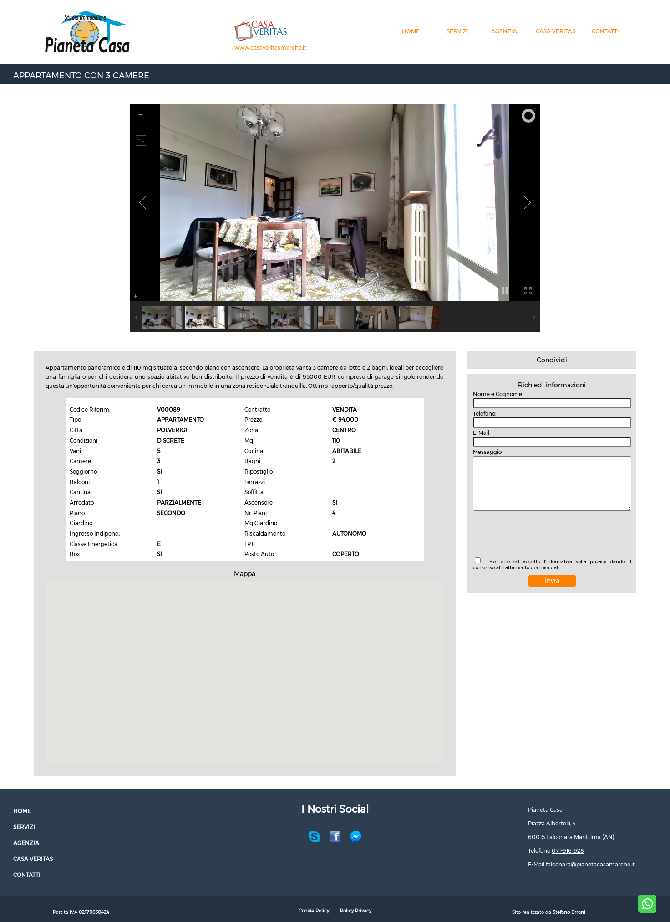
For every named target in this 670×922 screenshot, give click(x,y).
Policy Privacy (355, 911)
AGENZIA (504, 31)
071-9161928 (568, 850)
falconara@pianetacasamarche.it (590, 864)
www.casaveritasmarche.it (270, 47)
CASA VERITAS (555, 31)
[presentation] (542, 535)
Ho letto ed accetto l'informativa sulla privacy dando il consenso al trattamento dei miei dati (552, 565)
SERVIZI (457, 31)
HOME (411, 31)
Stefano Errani (569, 912)
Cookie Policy (314, 911)
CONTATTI (605, 31)
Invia (552, 581)
